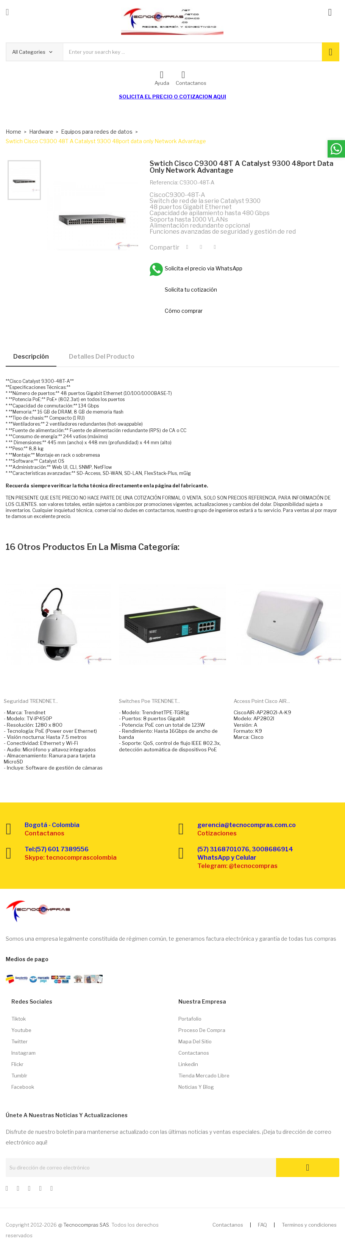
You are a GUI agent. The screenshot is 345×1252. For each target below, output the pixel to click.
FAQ (262, 1225)
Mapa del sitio (195, 1041)
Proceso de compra (201, 1030)
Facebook (22, 1087)
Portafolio (189, 1019)
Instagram (23, 1053)
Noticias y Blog (196, 1087)
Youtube (21, 1030)
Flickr (17, 1064)
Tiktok (18, 1019)
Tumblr (19, 1075)
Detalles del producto (101, 356)
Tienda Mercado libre (203, 1075)
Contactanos (193, 1053)
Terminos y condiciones (309, 1225)
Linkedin (188, 1064)
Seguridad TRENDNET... (31, 701)
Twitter (19, 1041)
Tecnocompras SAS (86, 1225)
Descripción (31, 356)
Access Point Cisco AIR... (262, 701)
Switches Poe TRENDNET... (149, 701)
